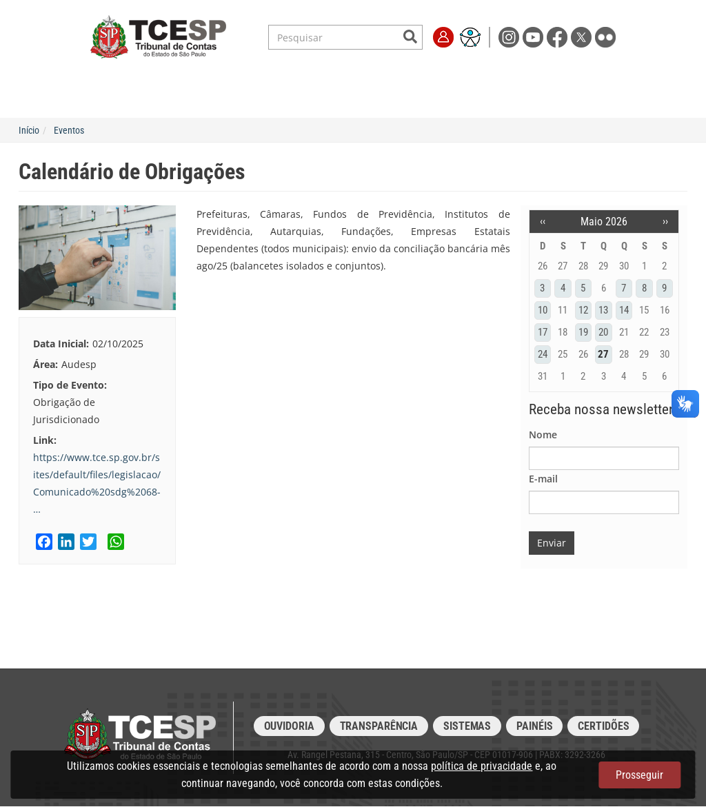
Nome (543, 434)
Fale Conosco (604, 75)
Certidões (603, 726)
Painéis (534, 726)
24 (542, 354)
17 (542, 332)
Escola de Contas (380, 75)
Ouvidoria (289, 726)
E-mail (543, 478)
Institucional (96, 75)
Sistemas (467, 726)
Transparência (468, 75)
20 (603, 332)
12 (583, 310)
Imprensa (538, 75)
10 (542, 310)
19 (583, 332)
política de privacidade (481, 766)
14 (624, 310)
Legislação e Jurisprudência (261, 75)
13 (603, 310)
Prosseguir (639, 775)
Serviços (162, 75)
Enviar (551, 542)
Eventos (69, 130)
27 (603, 354)
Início (29, 130)
